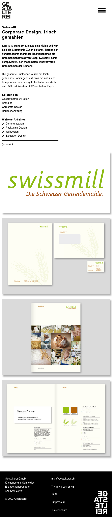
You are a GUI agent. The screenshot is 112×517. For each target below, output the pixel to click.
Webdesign (12, 131)
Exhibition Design (16, 135)
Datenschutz (59, 510)
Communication (15, 123)
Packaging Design (16, 127)
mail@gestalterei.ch (63, 478)
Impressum (58, 502)
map (54, 494)
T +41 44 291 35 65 (62, 486)
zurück (9, 144)
